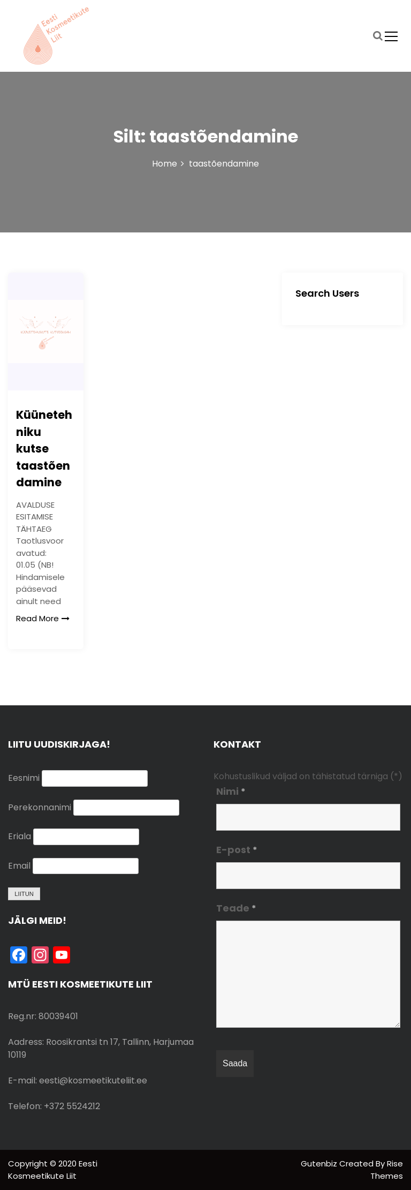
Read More (43, 618)
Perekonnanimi (39, 807)
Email (19, 866)
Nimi (231, 791)
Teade (236, 908)
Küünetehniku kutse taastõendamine (44, 448)
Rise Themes (386, 1169)
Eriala (19, 836)
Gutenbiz (320, 1163)
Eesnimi (24, 778)
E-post (236, 849)
